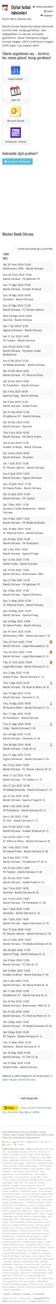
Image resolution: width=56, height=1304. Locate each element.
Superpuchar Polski (30, 1261)
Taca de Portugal (32, 1264)
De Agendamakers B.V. (17, 1301)
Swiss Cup (18, 1264)
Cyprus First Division (19, 1180)
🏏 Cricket (18, 1145)
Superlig (7, 1261)
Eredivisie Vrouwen (28, 1191)
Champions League (45, 1163)
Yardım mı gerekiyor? (43, 6)
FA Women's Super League (14, 1197)
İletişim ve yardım (9, 1298)
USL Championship (45, 1278)
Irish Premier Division (35, 1202)
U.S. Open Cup (40, 1270)
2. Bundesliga (37, 1149)
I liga (38, 1199)
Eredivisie (14, 1191)
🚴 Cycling (6, 1145)
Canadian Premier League (13, 1163)
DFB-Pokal (18, 1183)
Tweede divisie (25, 1270)
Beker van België (42, 1154)
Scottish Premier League (32, 1242)
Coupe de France (21, 1177)
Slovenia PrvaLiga (40, 1250)
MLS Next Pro (25, 1216)
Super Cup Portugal (10, 1256)
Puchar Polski (25, 1233)
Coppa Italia (7, 1177)
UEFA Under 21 (19, 1276)
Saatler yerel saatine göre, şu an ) (34, 248)
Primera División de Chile (30, 1231)
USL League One (10, 1281)
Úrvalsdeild (31, 1278)
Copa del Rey (18, 1171)
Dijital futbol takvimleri (21, 10)
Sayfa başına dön (28, 1098)
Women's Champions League (14, 1284)
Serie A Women (39, 1247)
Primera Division (32, 1228)
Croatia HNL (36, 1177)
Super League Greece (11, 1259)
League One (26, 1211)
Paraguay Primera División (23, 1225)
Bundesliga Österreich (19, 1160)
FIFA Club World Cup (37, 1197)
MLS (16, 1216)
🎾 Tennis (44, 1142)
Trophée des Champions (26, 1267)
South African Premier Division (15, 1253)
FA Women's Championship (41, 1194)
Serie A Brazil (25, 1247)
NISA (16, 1219)
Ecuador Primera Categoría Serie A (26, 1185)
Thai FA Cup (46, 1264)
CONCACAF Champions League (15, 1169)
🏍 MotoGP (32, 1142)
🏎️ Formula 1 (18, 1142)
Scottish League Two (11, 1242)
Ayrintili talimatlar (17, 161)
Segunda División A (34, 1245)
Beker (31, 1154)
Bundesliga (35, 1157)
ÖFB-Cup (6, 1225)
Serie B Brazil (9, 1250)
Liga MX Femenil (31, 1214)
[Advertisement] (28, 196)
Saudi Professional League (28, 1236)
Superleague (48, 1259)
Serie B (51, 1247)
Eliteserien (32, 1188)
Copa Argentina (37, 1169)
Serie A (16, 1247)
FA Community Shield (11, 1194)
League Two (38, 1211)
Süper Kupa (25, 1256)
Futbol (49, 11)
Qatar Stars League (40, 1233)
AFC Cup (32, 1152)
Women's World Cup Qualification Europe (35, 1287)
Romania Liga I (8, 1236)
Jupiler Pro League (23, 1208)
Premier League (42, 1225)
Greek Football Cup (26, 1199)
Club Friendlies (45, 1166)
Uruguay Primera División (13, 1278)
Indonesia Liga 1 (17, 1202)
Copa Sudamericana (23, 1174)
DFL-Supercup (31, 1183)
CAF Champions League (41, 1160)
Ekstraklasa (21, 1188)
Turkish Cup (44, 1267)
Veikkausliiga (41, 1281)
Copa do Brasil (31, 1171)
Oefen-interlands (17, 1222)
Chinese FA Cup (10, 1166)
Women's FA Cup (36, 1284)
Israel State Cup (20, 1205)
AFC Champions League (17, 1152)
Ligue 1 (43, 1214)
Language (47, 15)
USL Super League (27, 1281)
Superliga (16, 1261)
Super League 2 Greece (42, 1256)
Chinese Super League (27, 1166)
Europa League (44, 1191)
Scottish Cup (21, 1239)
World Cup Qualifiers (12, 1290)
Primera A (19, 1228)
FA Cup (25, 1194)
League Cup (15, 1211)
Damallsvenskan (37, 1180)
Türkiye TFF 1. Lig (9, 1270)
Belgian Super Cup (10, 1157)
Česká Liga (30, 1163)
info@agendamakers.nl (39, 1301)
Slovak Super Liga (23, 1250)
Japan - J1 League (36, 1205)
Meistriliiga (8, 1216)
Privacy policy (25, 1298)
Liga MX (19, 1214)
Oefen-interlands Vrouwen (38, 1222)
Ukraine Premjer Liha (36, 1276)
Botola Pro (24, 1157)
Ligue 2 (51, 1214)
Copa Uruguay (40, 1174)
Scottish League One (37, 1239)
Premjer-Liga (7, 1228)
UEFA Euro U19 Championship (33, 1273)
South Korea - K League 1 (40, 1253)
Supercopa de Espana (31, 1259)
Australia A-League (19, 1154)
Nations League (39, 1216)
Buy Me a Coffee (29, 1112)
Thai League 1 (8, 1267)
